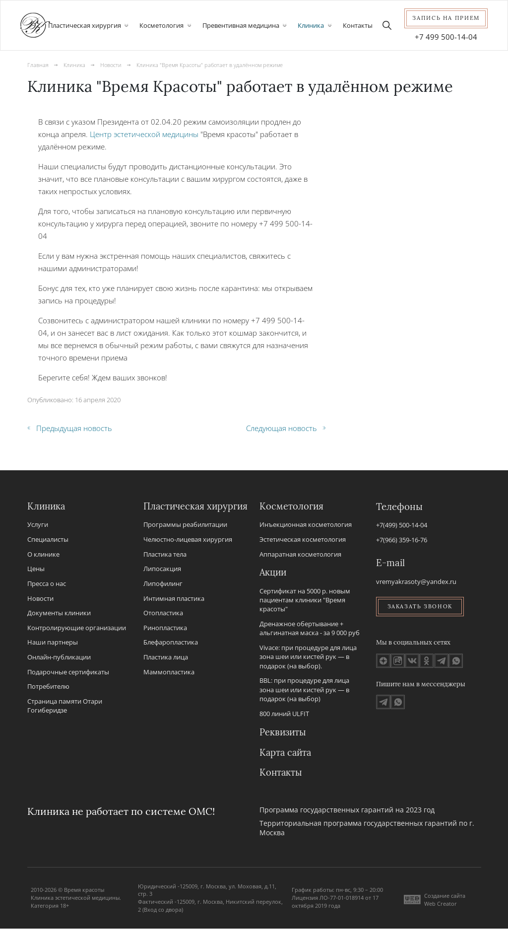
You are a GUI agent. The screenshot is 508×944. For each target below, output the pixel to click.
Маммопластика (168, 685)
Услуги (37, 525)
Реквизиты (283, 742)
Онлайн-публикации (59, 658)
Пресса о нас (46, 584)
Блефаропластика (170, 656)
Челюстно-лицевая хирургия (187, 553)
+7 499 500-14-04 (446, 37)
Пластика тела (165, 568)
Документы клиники (59, 613)
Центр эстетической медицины (144, 134)
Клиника (74, 65)
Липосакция (162, 582)
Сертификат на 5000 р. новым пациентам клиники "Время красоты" (304, 605)
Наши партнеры (52, 643)
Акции (273, 578)
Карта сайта (286, 767)
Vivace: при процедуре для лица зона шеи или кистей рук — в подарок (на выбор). (308, 662)
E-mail (390, 563)
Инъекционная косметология (305, 525)
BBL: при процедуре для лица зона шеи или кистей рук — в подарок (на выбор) (304, 695)
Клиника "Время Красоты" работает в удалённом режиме (209, 65)
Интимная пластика (173, 611)
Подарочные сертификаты (68, 672)
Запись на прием (446, 17)
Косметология (291, 507)
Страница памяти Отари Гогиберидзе (64, 707)
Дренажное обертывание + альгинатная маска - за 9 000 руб (309, 634)
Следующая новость (286, 428)
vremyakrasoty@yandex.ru (416, 581)
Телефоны (399, 507)
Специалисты (47, 540)
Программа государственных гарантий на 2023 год (347, 825)
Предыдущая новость (69, 428)
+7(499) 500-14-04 (401, 525)
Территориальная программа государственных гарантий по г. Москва (366, 843)
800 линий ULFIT (284, 719)
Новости (111, 65)
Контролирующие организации (76, 628)
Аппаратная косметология (300, 554)
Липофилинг (163, 597)
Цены (36, 569)
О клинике (43, 554)
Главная (38, 65)
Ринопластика (165, 641)
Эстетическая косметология (302, 540)
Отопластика (163, 626)
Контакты (358, 25)
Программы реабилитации (185, 538)
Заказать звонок (420, 606)
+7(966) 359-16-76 (401, 540)
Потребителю (48, 687)
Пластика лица (165, 670)
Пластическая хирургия (174, 513)
